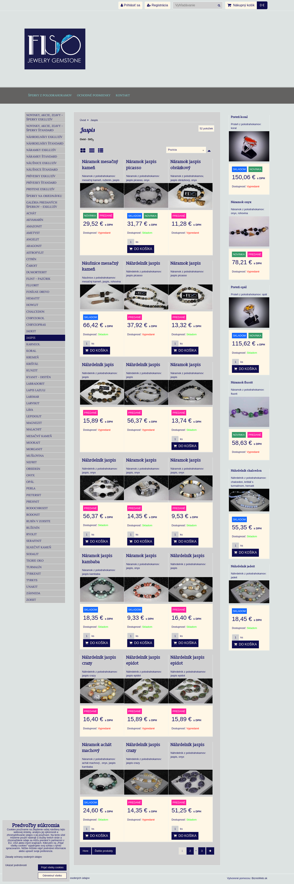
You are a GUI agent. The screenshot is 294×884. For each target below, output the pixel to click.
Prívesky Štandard (41, 182)
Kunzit (32, 370)
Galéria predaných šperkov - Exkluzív (41, 205)
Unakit (32, 587)
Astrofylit (35, 252)
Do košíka (140, 249)
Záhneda (33, 593)
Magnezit (34, 423)
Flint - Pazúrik (38, 279)
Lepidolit (33, 416)
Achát (31, 213)
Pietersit (33, 495)
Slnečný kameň (38, 547)
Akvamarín (34, 220)
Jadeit (31, 331)
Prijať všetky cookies (52, 867)
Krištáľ (32, 364)
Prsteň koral (239, 117)
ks (132, 241)
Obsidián (33, 469)
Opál (30, 482)
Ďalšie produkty (104, 850)
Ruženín (33, 528)
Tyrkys (31, 580)
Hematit (33, 298)
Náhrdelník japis (98, 364)
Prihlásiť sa (130, 5)
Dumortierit (36, 272)
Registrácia (157, 5)
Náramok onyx (241, 202)
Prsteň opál (239, 287)
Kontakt (123, 95)
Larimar (32, 397)
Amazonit (34, 226)
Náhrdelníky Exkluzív (44, 137)
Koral (31, 351)
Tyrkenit (33, 573)
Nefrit (31, 462)
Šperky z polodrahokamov (50, 95)
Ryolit (31, 534)
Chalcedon (35, 311)
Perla (30, 488)
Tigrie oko (34, 560)
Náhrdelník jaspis (143, 263)
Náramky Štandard (41, 156)
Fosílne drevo (37, 292)
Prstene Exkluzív (40, 189)
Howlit (32, 305)
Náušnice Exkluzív (41, 163)
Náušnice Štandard (42, 169)
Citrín (31, 259)
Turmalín (34, 567)
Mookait (33, 442)
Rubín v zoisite (38, 521)
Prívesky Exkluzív (40, 176)
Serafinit (33, 541)
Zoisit (31, 600)
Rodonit (33, 514)
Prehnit (32, 501)
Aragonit (34, 246)
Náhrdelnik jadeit (243, 566)
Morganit (34, 449)
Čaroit (31, 266)
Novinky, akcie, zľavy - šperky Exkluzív (44, 117)
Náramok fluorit (242, 382)
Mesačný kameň (39, 436)
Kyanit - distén (38, 377)
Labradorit (35, 383)
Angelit (32, 239)
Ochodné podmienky (93, 95)
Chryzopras (36, 325)
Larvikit (32, 403)
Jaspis (30, 338)
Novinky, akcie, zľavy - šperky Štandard (44, 128)
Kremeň (32, 357)
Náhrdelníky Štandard (44, 143)
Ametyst (33, 233)
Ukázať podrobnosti (16, 865)
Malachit (33, 429)
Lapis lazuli (35, 390)
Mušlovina (35, 456)
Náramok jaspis (185, 263)
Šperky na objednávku (44, 196)
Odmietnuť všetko (52, 875)
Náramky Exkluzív (41, 150)
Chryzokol (35, 318)
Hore (85, 850)
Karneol (33, 344)
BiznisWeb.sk (259, 878)
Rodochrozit (37, 508)
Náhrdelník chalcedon (246, 470)
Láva (29, 410)
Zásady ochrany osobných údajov (70, 878)
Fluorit (32, 285)
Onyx (30, 475)
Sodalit (32, 554)
